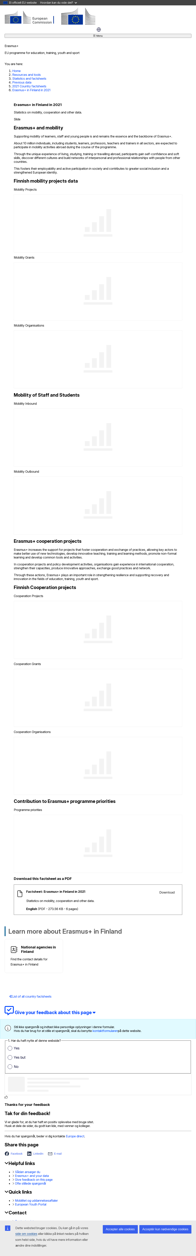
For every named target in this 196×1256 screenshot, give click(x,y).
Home (16, 71)
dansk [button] (98, 29)
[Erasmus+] (50, 23)
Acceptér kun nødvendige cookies (165, 1229)
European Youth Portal (30, 1204)
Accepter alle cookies (120, 1229)
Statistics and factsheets (29, 78)
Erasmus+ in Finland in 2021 (31, 90)
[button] (15, 1153)
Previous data (21, 82)
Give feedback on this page (34, 1180)
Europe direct (75, 1136)
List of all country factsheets (30, 996)
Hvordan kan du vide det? (58, 2)
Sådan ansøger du (27, 1172)
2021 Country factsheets (29, 86)
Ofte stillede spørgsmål (30, 1183)
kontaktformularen (105, 1031)
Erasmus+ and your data (32, 1176)
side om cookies (26, 1233)
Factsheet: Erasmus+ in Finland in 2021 (55, 892)
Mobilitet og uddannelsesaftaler (36, 1200)
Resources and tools (26, 75)
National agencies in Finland (38, 949)
